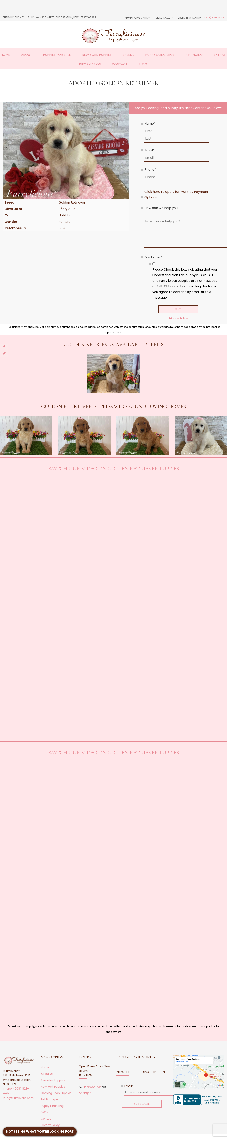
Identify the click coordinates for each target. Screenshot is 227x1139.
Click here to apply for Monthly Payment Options (176, 194)
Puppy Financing (52, 1106)
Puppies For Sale (57, 54)
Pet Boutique (50, 1100)
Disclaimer (153, 257)
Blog (143, 64)
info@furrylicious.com (18, 1098)
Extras (220, 54)
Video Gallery (164, 17)
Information (90, 64)
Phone (150, 169)
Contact (120, 64)
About (26, 54)
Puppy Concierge (160, 54)
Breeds (128, 54)
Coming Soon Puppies (56, 1093)
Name (149, 123)
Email (149, 150)
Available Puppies (53, 1080)
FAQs (44, 1112)
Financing (194, 54)
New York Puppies (97, 54)
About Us (47, 1074)
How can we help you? (161, 208)
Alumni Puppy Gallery (138, 17)
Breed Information (189, 17)
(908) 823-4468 (214, 17)
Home (5, 54)
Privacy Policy (178, 319)
